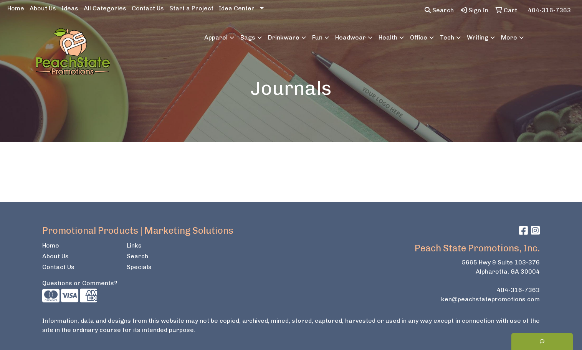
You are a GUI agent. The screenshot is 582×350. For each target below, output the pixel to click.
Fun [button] (317, 37)
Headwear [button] (350, 37)
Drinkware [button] (283, 37)
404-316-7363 (518, 290)
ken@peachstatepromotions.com (490, 299)
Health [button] (388, 37)
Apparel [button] (216, 37)
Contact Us (148, 8)
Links (134, 245)
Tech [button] (447, 37)
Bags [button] (247, 37)
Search (439, 10)
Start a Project (191, 8)
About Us (43, 8)
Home (15, 8)
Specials (139, 267)
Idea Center (237, 8)
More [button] (509, 37)
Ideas (69, 8)
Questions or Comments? (79, 283)
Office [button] (418, 37)
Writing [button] (477, 37)
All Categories (105, 8)
